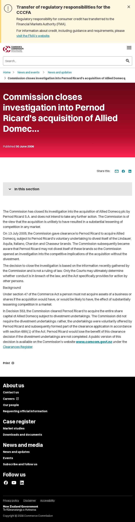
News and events (28, 72)
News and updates (60, 72)
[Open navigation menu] (129, 47)
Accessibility (47, 500)
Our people (11, 405)
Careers (11, 399)
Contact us (11, 392)
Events (8, 458)
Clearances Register (17, 347)
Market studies (14, 428)
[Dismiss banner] (128, 7)
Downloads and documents (22, 434)
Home (7, 72)
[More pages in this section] (67, 189)
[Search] (67, 61)
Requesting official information (25, 411)
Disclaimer (29, 500)
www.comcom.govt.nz (94, 342)
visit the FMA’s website (32, 36)
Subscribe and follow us (20, 464)
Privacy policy (11, 500)
